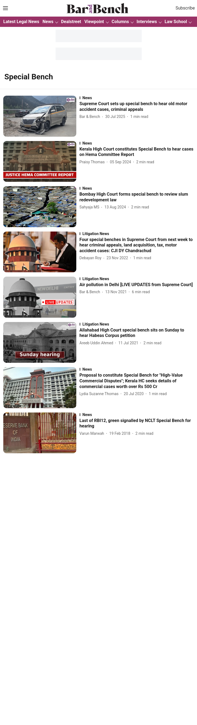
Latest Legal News (21, 21)
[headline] (137, 106)
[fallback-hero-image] (41, 116)
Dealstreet (71, 21)
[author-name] (91, 117)
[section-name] (137, 98)
